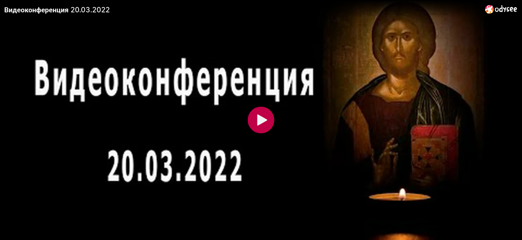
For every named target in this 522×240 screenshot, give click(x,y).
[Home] (501, 9)
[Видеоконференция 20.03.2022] (242, 9)
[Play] (261, 120)
